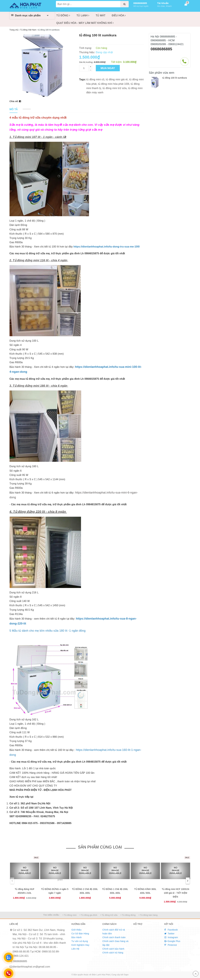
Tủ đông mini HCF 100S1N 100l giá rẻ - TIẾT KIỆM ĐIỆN (175, 893)
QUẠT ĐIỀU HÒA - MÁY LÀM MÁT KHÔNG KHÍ (85, 23)
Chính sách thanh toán (114, 937)
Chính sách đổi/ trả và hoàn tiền (113, 931)
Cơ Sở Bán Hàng (80, 933)
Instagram (171, 937)
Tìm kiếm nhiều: (51, 915)
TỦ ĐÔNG (63, 15)
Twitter (169, 933)
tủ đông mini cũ (95, 79)
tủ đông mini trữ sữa (115, 88)
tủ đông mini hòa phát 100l (113, 84)
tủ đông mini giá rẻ (117, 79)
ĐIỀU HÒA (119, 15)
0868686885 (140, 3)
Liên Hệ (75, 949)
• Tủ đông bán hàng (148, 915)
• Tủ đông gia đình (88, 915)
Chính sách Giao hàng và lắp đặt (115, 943)
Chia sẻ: (14, 101)
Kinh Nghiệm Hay (80, 945)
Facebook (171, 929)
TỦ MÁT (100, 15)
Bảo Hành (76, 937)
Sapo (126, 975)
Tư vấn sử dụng (79, 941)
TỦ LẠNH (82, 15)
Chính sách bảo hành (113, 949)
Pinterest (170, 945)
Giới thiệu (76, 929)
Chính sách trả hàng (112, 952)
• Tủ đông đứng (128, 915)
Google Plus (172, 941)
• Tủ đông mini (69, 915)
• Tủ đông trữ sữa (109, 915)
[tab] (14, 109)
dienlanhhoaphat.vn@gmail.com (31, 966)
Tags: (82, 79)
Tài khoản (163, 3)
